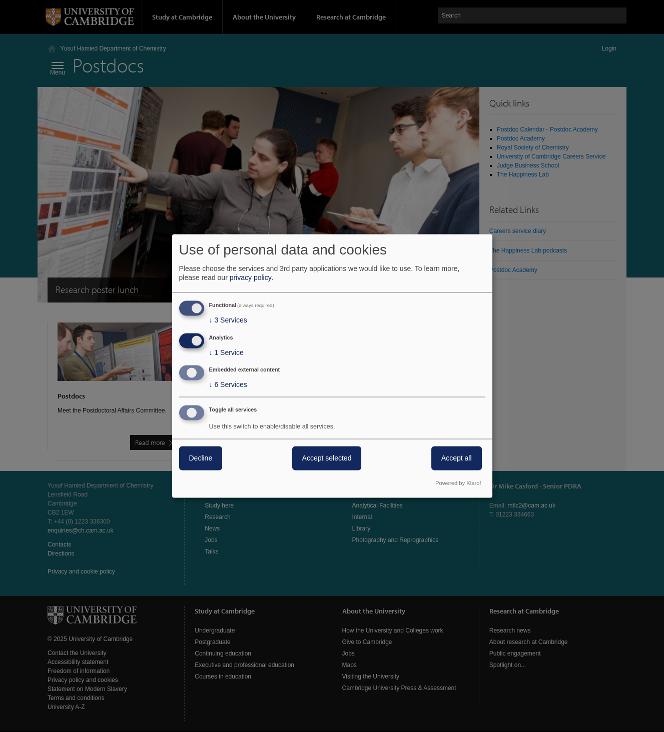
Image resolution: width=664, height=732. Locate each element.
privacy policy (251, 278)
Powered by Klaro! (458, 483)
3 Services (228, 320)
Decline (201, 458)
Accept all (456, 458)
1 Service (226, 353)
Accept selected (327, 458)
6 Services (228, 385)
